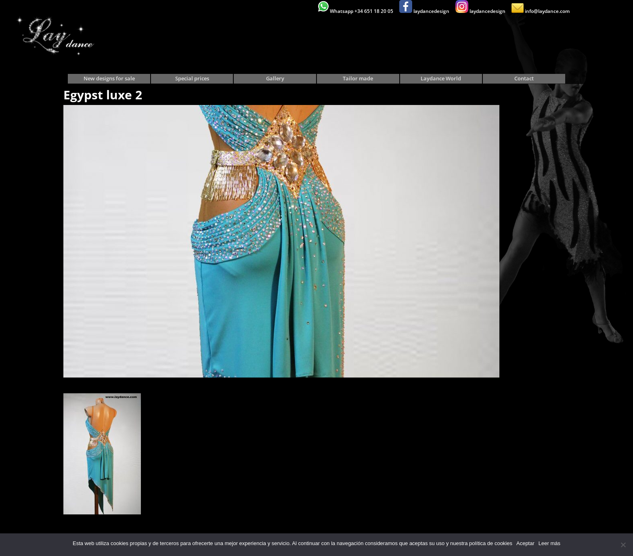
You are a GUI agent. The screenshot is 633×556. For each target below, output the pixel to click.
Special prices (192, 79)
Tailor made (358, 79)
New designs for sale (109, 79)
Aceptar (525, 543)
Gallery (275, 79)
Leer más (549, 543)
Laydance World (441, 79)
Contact (524, 79)
